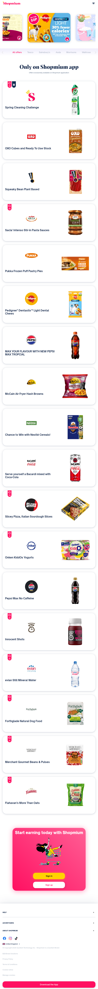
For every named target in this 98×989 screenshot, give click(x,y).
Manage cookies (9, 975)
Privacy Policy (8, 959)
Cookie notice (8, 970)
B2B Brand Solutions (10, 954)
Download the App (49, 984)
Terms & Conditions (10, 964)
